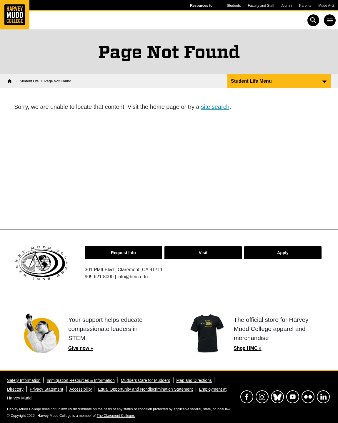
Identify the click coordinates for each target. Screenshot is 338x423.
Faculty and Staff (261, 6)
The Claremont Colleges (116, 416)
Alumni (286, 6)
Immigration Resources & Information (81, 380)
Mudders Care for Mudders (145, 380)
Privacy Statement (46, 389)
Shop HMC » (248, 348)
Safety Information (24, 380)
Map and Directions (194, 380)
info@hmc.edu (132, 276)
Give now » (80, 348)
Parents (305, 6)
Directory (15, 389)
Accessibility (80, 389)
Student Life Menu (251, 81)
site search (215, 107)
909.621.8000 (99, 276)
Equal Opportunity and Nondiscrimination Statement (145, 389)
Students (234, 6)
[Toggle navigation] (330, 20)
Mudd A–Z (326, 6)
